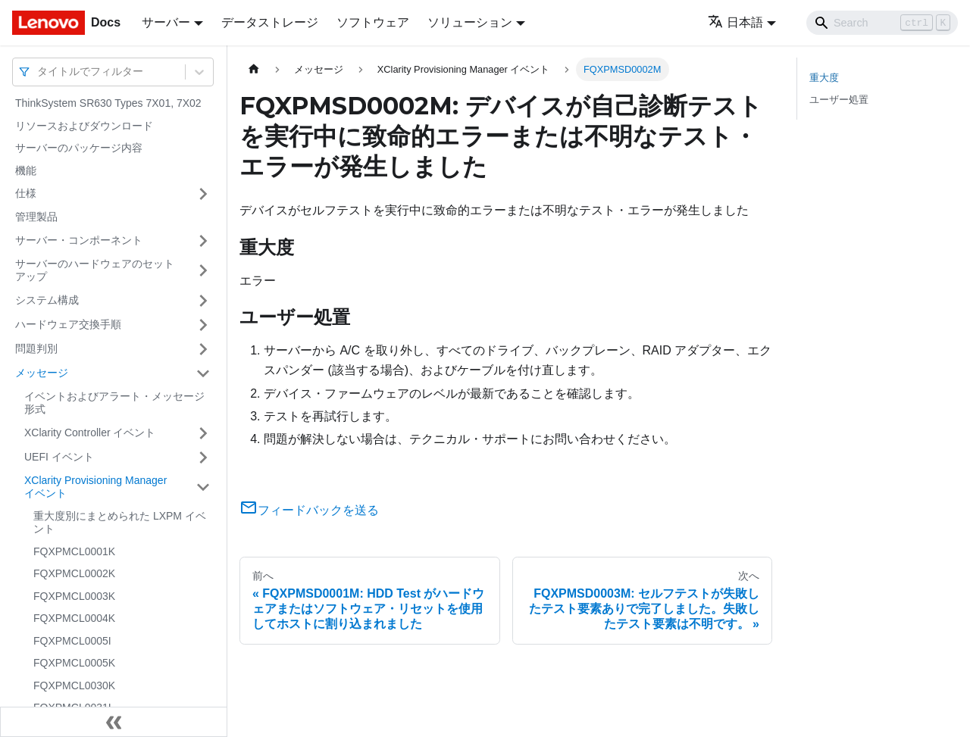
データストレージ (269, 22)
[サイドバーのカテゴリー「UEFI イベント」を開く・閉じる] (203, 457)
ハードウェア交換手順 (68, 324)
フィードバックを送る (309, 510)
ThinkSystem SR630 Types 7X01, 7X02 (108, 103)
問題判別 (36, 348)
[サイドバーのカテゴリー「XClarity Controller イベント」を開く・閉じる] (203, 433)
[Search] (882, 23)
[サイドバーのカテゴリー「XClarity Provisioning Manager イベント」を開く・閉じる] (203, 487)
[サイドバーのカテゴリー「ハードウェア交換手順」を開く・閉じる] (203, 325)
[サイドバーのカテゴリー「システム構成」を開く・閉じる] (203, 301)
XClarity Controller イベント (89, 432)
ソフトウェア (372, 22)
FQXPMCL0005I (72, 641)
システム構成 (47, 300)
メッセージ (41, 373)
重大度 (824, 77)
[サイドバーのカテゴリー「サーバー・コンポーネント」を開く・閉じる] (203, 241)
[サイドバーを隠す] (113, 722)
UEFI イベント (59, 457)
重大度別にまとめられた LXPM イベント (119, 523)
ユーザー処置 (838, 99)
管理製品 (36, 217)
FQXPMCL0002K (74, 573)
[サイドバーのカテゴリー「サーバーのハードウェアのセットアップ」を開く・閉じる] (203, 271)
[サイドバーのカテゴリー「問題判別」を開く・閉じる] (203, 349)
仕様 (25, 193)
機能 (25, 170)
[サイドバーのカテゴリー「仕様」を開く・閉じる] (203, 194)
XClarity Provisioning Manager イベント (95, 487)
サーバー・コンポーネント (78, 240)
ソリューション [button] (469, 22)
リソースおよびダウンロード (84, 126)
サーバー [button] (166, 22)
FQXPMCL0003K (74, 596)
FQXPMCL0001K (74, 551)
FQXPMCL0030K (74, 685)
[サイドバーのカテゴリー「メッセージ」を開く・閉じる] (203, 373)
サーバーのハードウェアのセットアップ (94, 270)
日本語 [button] (735, 22)
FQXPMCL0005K (74, 663)
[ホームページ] (253, 69)
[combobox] (38, 71)
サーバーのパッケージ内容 (78, 148)
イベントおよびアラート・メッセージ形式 (114, 403)
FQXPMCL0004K (74, 618)
